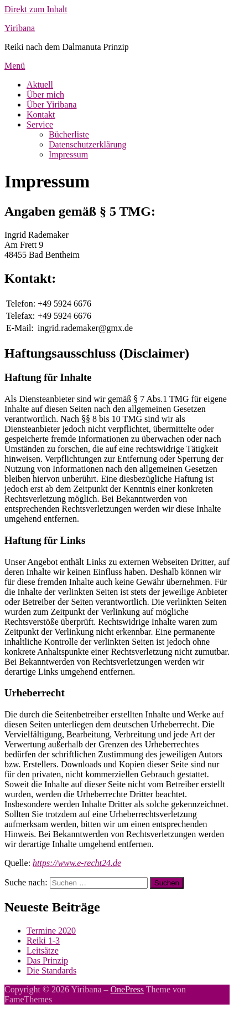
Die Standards (51, 970)
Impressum (68, 154)
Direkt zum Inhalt (35, 9)
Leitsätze (43, 950)
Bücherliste (69, 134)
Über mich (45, 94)
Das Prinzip (47, 960)
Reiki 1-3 (43, 940)
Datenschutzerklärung (87, 144)
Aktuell (40, 84)
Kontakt (41, 114)
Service (40, 124)
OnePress (127, 989)
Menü (14, 65)
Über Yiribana (51, 104)
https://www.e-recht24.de (77, 863)
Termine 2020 (51, 930)
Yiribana (19, 28)
